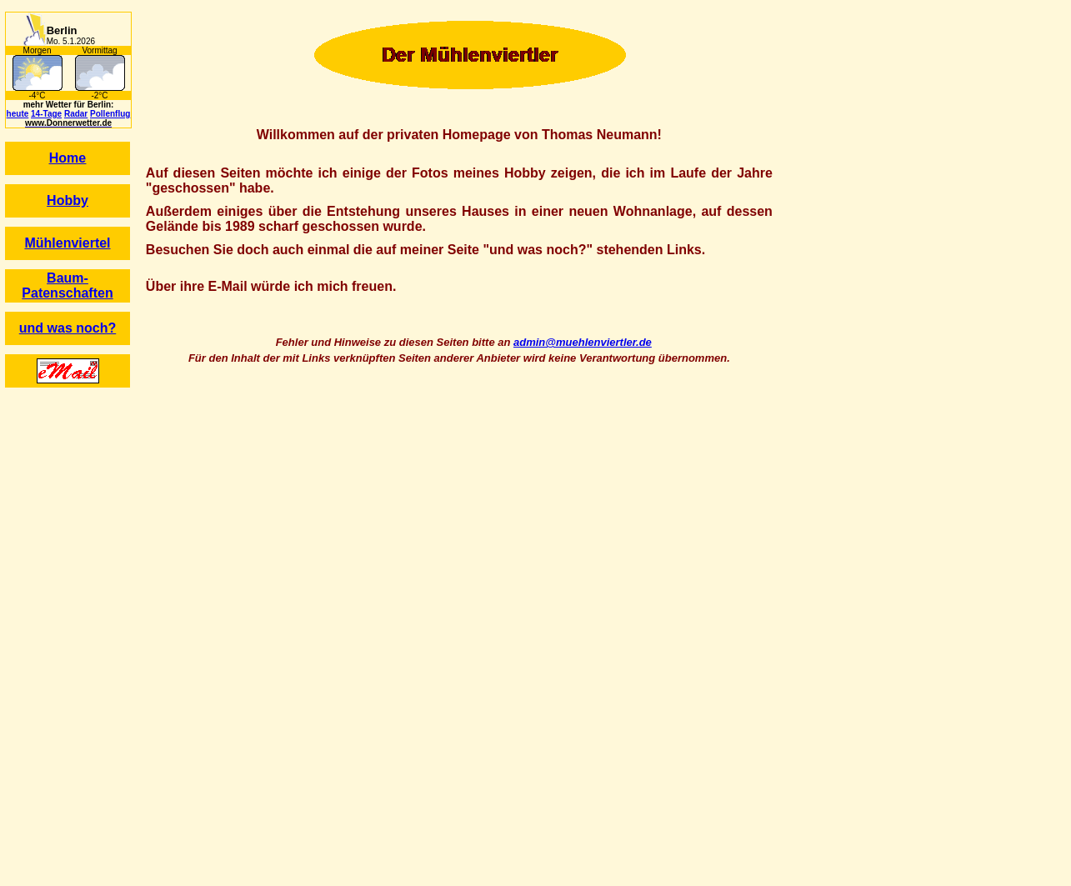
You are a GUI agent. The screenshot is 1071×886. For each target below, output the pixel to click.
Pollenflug (110, 113)
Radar (76, 113)
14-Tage (46, 113)
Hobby (67, 200)
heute (18, 113)
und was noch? (67, 328)
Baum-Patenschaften (67, 285)
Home (67, 158)
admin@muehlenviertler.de (582, 342)
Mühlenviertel (67, 243)
